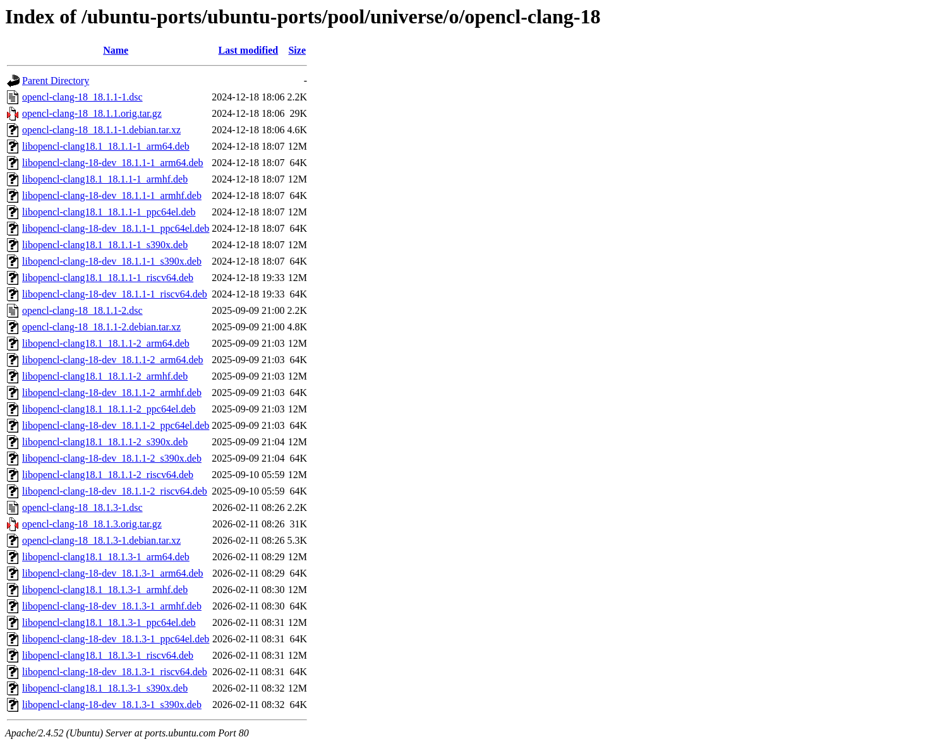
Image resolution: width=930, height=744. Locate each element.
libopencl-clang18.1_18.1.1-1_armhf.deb (105, 179)
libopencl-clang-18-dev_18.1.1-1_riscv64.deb (114, 294)
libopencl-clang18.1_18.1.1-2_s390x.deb (105, 441)
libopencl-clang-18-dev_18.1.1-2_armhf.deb (112, 392)
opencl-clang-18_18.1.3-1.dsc (82, 507)
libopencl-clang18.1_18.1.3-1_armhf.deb (105, 589)
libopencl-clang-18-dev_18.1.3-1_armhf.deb (112, 606)
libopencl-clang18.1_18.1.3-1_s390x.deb (105, 688)
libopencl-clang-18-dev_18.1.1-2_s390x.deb (112, 458)
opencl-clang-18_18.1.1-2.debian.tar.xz (101, 326)
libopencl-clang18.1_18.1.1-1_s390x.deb (105, 244)
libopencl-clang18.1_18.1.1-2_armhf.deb (105, 376)
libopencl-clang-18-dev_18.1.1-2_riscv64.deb (114, 491)
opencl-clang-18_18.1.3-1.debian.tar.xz (101, 540)
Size (297, 50)
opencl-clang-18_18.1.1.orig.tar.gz (92, 113)
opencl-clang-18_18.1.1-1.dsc (82, 97)
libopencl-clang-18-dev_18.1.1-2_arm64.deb (112, 359)
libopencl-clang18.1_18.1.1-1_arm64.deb (106, 146)
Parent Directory (55, 80)
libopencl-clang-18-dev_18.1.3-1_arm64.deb (112, 573)
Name (115, 50)
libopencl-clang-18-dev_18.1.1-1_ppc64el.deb (115, 228)
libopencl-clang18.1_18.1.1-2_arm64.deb (106, 343)
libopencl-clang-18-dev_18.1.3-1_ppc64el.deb (115, 638)
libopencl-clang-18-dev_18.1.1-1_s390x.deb (112, 261)
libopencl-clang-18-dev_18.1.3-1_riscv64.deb (114, 671)
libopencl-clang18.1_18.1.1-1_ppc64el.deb (109, 212)
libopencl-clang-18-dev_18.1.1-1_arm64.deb (112, 162)
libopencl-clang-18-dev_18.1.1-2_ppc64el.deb (115, 425)
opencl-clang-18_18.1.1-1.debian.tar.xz (101, 129)
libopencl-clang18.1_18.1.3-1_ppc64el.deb (109, 622)
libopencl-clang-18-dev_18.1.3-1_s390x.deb (112, 704)
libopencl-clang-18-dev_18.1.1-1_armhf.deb (112, 195)
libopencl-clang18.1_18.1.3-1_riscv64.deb (107, 655)
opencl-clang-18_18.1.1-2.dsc (82, 310)
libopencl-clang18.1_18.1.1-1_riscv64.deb (107, 277)
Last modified (249, 50)
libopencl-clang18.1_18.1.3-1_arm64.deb (106, 556)
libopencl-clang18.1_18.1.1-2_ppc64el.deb (109, 409)
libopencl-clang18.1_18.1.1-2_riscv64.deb (107, 474)
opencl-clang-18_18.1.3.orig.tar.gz (92, 524)
